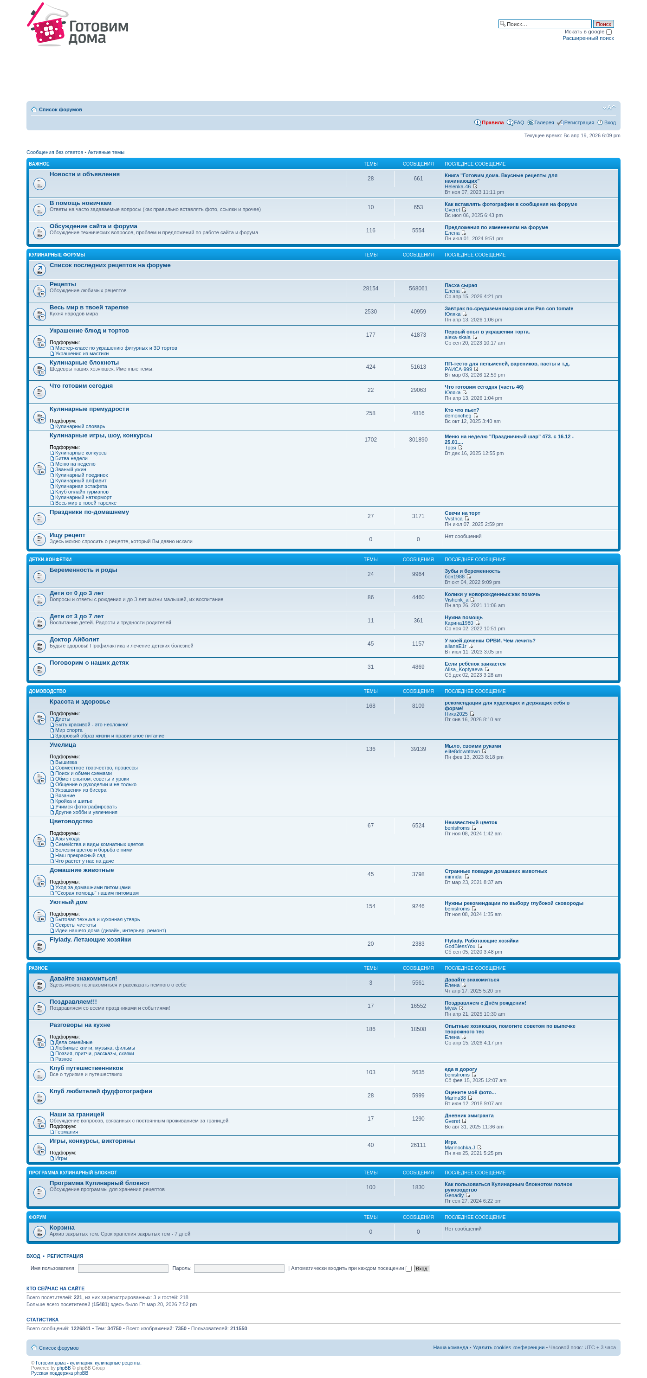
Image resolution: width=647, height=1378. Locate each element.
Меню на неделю (75, 464)
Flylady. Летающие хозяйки (90, 939)
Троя (450, 447)
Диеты (62, 719)
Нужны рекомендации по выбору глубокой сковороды (514, 903)
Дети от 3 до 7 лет (77, 616)
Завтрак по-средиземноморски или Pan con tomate (509, 308)
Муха (451, 1008)
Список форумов (60, 109)
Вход (610, 122)
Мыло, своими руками (473, 746)
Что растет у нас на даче (84, 861)
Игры (61, 1158)
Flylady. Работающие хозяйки (481, 940)
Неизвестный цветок (471, 822)
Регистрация (579, 122)
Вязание (65, 795)
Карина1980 (459, 623)
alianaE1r (455, 646)
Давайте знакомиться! (83, 978)
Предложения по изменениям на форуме (496, 227)
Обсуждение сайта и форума (93, 226)
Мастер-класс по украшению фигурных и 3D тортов (116, 348)
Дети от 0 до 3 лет (77, 593)
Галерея (544, 122)
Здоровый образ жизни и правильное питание (109, 735)
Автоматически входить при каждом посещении (351, 1268)
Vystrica (454, 518)
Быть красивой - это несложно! (92, 724)
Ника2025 (456, 714)
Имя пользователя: (53, 1268)
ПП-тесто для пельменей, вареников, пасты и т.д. (507, 363)
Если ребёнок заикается (475, 664)
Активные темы (106, 152)
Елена (452, 233)
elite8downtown (462, 751)
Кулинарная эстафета (81, 486)
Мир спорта (69, 730)
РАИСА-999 (458, 369)
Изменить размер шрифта (609, 107)
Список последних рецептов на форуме (110, 265)
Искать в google (588, 31)
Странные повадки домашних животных (496, 871)
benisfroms (457, 828)
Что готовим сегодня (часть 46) (484, 387)
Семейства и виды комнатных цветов (99, 844)
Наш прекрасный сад (80, 855)
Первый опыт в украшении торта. (487, 331)
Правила (493, 122)
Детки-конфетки (50, 559)
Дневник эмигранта (469, 1115)
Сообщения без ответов (54, 152)
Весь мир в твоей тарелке (89, 307)
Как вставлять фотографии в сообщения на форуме (511, 204)
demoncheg (458, 415)
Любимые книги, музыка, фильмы (95, 1048)
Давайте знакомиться (472, 979)
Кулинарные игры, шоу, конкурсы (101, 435)
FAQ (519, 122)
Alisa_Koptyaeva (464, 669)
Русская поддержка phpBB (59, 1373)
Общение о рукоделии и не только (95, 784)
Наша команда (450, 1347)
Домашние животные (82, 869)
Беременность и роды (83, 569)
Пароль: (182, 1268)
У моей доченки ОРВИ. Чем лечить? (490, 640)
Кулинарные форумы (57, 254)
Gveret (452, 209)
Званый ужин (70, 469)
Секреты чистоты (75, 925)
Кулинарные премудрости (89, 408)
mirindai (454, 876)
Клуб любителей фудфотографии (101, 1091)
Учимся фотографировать (86, 806)
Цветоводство (71, 821)
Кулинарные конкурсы (81, 452)
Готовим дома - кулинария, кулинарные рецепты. (89, 1362)
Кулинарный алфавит (80, 480)
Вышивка (66, 762)
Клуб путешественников (86, 1067)
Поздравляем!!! (73, 1001)
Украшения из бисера (80, 790)
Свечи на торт (462, 513)
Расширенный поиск (588, 38)
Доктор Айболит (74, 639)
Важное (39, 164)
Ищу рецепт (67, 535)
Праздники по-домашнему (89, 511)
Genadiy (454, 1195)
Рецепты (63, 284)
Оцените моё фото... (470, 1092)
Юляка (452, 314)
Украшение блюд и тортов (89, 330)
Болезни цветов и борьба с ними (94, 849)
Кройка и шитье (73, 801)
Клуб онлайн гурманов (82, 491)
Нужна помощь (464, 617)
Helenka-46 (458, 186)
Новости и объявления (85, 174)
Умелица (63, 744)
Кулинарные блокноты (84, 362)
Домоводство (47, 691)
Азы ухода (67, 838)
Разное (38, 968)
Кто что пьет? (462, 410)
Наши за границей (77, 1114)
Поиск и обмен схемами (83, 773)
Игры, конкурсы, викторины (92, 1140)
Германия (66, 1131)
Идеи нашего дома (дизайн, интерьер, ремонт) (110, 930)
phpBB (64, 1368)
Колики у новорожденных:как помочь (492, 594)
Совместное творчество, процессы (96, 767)
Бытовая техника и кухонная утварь (97, 919)
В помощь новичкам (80, 202)
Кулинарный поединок (81, 475)
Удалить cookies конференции (509, 1347)
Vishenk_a (456, 599)
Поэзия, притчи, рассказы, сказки (94, 1053)
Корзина (62, 1227)
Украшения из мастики (82, 353)
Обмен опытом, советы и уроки (92, 779)
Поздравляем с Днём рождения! (485, 1003)
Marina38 (455, 1098)
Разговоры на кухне (80, 1024)
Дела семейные (73, 1042)
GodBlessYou (460, 946)
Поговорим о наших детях (89, 662)
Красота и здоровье (80, 701)
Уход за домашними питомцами (92, 887)
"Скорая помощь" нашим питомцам (97, 893)
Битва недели (71, 458)
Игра (450, 1142)
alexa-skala (458, 337)
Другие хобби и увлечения (86, 812)
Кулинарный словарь (80, 426)
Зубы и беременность (472, 571)
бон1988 (455, 576)
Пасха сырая (461, 285)
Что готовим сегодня (81, 385)
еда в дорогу (461, 1069)
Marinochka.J (460, 1147)
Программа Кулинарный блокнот (73, 1172)
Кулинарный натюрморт (83, 497)
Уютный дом (69, 901)
